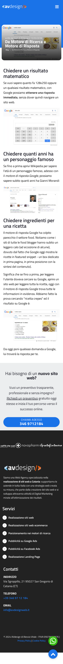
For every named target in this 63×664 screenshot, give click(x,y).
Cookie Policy (39, 640)
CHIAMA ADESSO (31, 422)
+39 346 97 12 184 (15, 598)
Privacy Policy (24, 640)
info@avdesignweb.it (16, 610)
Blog (7, 50)
